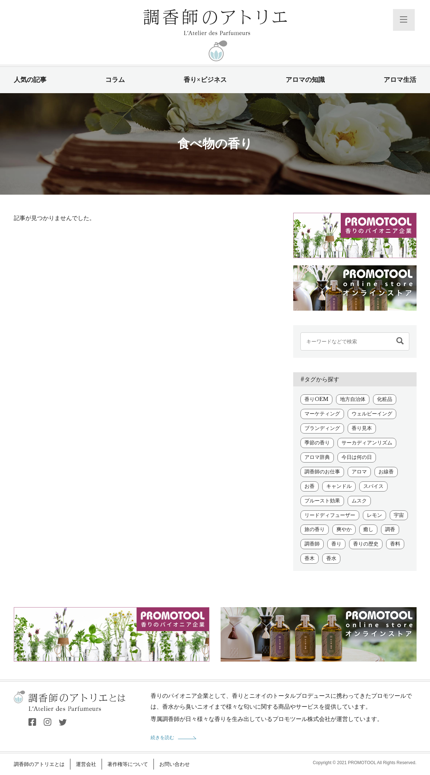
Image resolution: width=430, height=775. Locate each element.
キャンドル (339, 486)
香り (336, 543)
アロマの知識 (305, 79)
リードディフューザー (329, 515)
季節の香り (317, 442)
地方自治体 (352, 399)
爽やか (344, 529)
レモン (374, 515)
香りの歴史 (365, 543)
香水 (331, 558)
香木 (309, 558)
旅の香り (314, 529)
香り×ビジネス (205, 79)
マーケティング (322, 413)
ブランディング (322, 428)
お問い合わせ (174, 764)
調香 (390, 529)
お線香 (386, 471)
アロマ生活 (400, 79)
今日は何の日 (356, 457)
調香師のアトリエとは (39, 764)
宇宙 (399, 515)
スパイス (373, 486)
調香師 (312, 543)
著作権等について (127, 764)
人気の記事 (30, 79)
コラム (115, 79)
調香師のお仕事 (322, 471)
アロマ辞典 (317, 457)
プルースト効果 (322, 500)
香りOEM (316, 399)
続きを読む (162, 737)
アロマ (359, 471)
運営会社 (86, 764)
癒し (368, 529)
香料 (395, 543)
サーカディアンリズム (366, 442)
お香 (309, 486)
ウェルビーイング (372, 413)
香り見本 (362, 428)
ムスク (359, 500)
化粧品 (384, 399)
